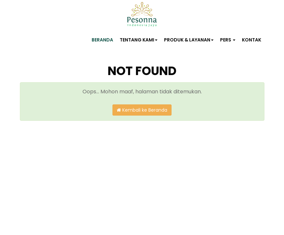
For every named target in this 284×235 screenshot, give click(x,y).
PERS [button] (227, 40)
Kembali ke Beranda (142, 110)
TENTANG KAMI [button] (138, 40)
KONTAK (251, 40)
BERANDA (102, 40)
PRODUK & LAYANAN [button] (189, 40)
